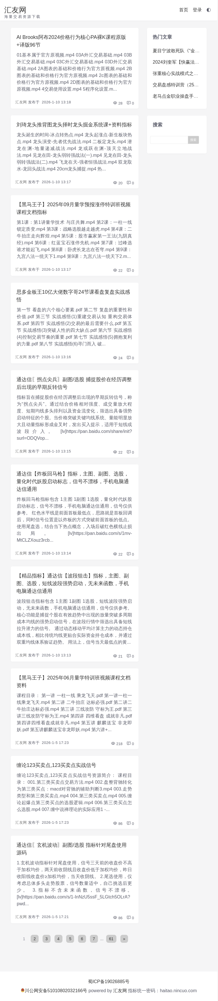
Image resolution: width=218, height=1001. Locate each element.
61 (111, 939)
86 (117, 823)
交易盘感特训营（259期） (179, 84)
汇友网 (15, 10)
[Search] (170, 139)
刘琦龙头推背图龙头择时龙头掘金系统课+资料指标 (74, 125)
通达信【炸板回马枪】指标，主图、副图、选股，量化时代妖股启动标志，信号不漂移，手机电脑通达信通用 (72, 481)
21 (117, 656)
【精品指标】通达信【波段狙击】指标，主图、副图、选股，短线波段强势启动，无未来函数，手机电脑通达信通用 (72, 583)
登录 (197, 9)
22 (117, 270)
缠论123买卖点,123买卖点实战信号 (56, 765)
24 (117, 358)
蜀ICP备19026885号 (108, 981)
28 (117, 103)
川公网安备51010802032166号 (54, 990)
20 (117, 183)
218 (116, 744)
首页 (183, 9)
